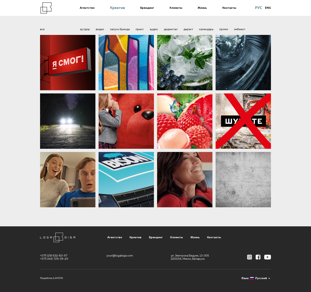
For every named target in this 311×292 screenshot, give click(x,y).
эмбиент (239, 29)
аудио (154, 29)
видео (100, 29)
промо (223, 29)
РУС (258, 8)
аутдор (85, 29)
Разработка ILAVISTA (51, 278)
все (42, 29)
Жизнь (202, 8)
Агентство (87, 8)
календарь (206, 29)
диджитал (171, 29)
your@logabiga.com (119, 255)
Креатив (117, 8)
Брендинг (147, 8)
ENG (268, 8)
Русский (258, 278)
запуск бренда (120, 29)
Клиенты (176, 8)
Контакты (229, 8)
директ (188, 29)
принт (140, 29)
